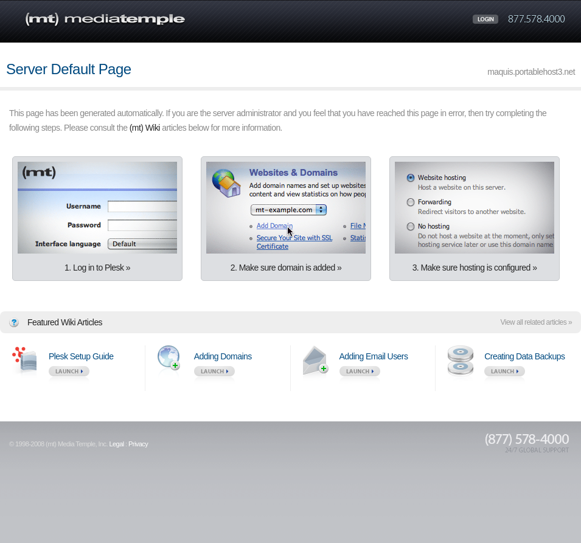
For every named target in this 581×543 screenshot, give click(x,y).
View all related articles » (536, 322)
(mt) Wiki (145, 128)
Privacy (138, 444)
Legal (116, 444)
